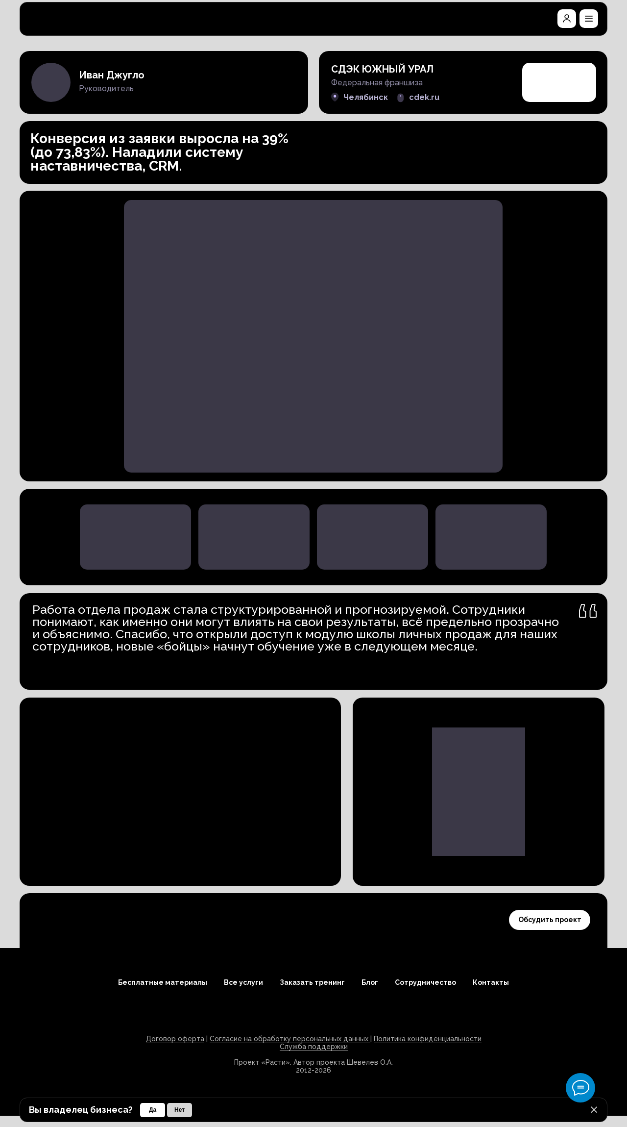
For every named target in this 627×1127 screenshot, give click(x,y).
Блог (370, 982)
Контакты (491, 982)
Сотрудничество (425, 982)
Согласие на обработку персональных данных (290, 1039)
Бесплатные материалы (162, 982)
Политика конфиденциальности (428, 1039)
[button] (588, 18)
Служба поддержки (314, 1047)
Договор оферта (175, 1039)
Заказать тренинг (312, 982)
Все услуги (243, 982)
